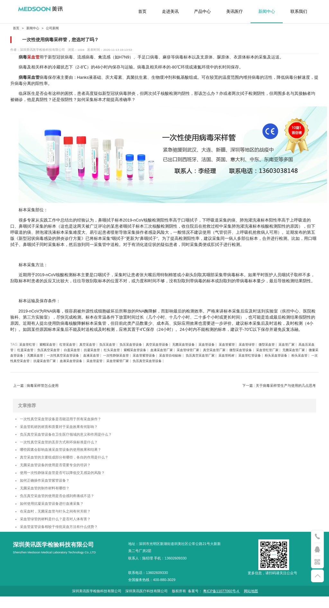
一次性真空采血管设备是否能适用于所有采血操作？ (68, 419)
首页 (142, 11)
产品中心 (202, 11)
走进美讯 (170, 11)
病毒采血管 (29, 77)
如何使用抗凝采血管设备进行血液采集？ (57, 512)
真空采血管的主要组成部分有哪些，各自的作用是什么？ (72, 461)
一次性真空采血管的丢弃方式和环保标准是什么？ (66, 444)
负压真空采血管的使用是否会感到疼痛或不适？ (64, 504)
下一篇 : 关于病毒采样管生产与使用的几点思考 (279, 385)
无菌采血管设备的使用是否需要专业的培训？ (61, 470)
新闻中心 (266, 11)
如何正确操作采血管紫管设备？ (49, 487)
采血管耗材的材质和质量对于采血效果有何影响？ (66, 427)
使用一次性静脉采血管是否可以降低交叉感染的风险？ (70, 478)
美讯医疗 (234, 11)
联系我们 (298, 11)
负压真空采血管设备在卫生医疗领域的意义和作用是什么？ (74, 436)
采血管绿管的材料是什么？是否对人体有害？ (61, 529)
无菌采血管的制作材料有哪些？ (49, 495)
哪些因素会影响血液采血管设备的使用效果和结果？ (68, 453)
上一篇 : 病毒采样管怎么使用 (35, 385)
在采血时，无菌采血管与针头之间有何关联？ (61, 521)
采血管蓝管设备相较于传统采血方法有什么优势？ (66, 538)
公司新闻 (52, 28)
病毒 (23, 57)
